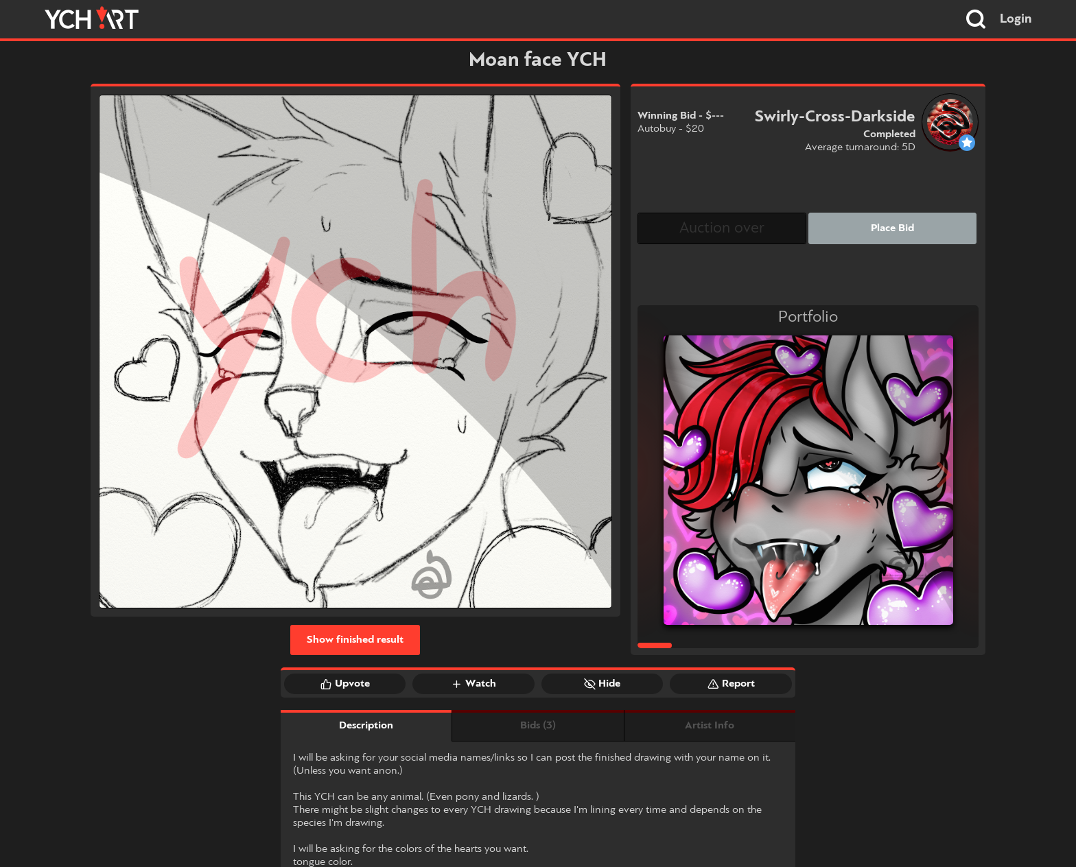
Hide (602, 683)
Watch (473, 683)
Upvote (345, 683)
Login (1016, 19)
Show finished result (355, 639)
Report (731, 683)
